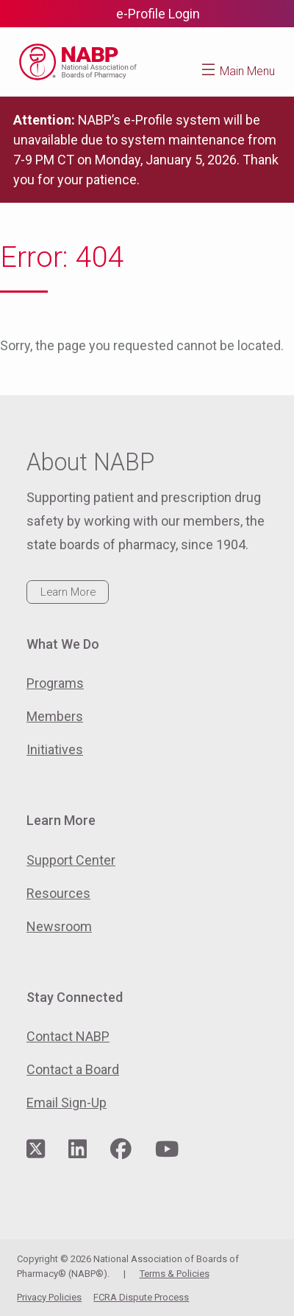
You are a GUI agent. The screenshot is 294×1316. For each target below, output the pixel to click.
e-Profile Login (158, 13)
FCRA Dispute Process (141, 1297)
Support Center (70, 860)
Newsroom (59, 926)
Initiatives (54, 749)
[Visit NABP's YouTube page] (167, 1150)
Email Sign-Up (66, 1102)
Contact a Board (72, 1069)
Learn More (68, 592)
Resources (58, 893)
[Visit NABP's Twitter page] (35, 1150)
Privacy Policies (49, 1297)
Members (54, 716)
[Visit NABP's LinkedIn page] (77, 1150)
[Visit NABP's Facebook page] (121, 1150)
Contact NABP (68, 1036)
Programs (55, 683)
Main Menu (247, 71)
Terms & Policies (174, 1273)
